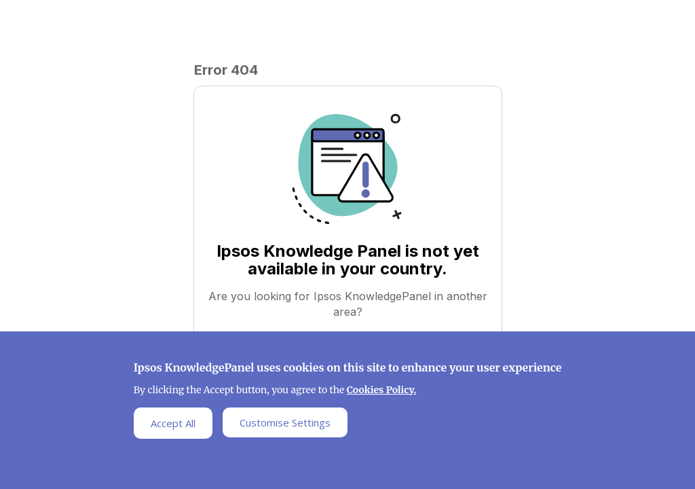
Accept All (173, 425)
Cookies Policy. (382, 392)
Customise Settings (285, 424)
